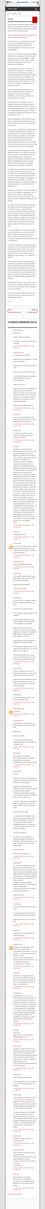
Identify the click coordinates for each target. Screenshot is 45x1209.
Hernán (15, 753)
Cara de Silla (17, 561)
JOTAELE (16, 993)
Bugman (16, 1046)
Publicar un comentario (14, 1194)
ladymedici (16, 944)
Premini (15, 414)
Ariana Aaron (17, 352)
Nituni (15, 531)
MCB (15, 1174)
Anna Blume (17, 330)
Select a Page (12, 9)
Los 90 (10, 19)
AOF (14, 446)
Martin (15, 973)
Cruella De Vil (17, 1150)
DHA (14, 1030)
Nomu (15, 930)
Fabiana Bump (17, 708)
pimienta (16, 543)
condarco (16, 573)
